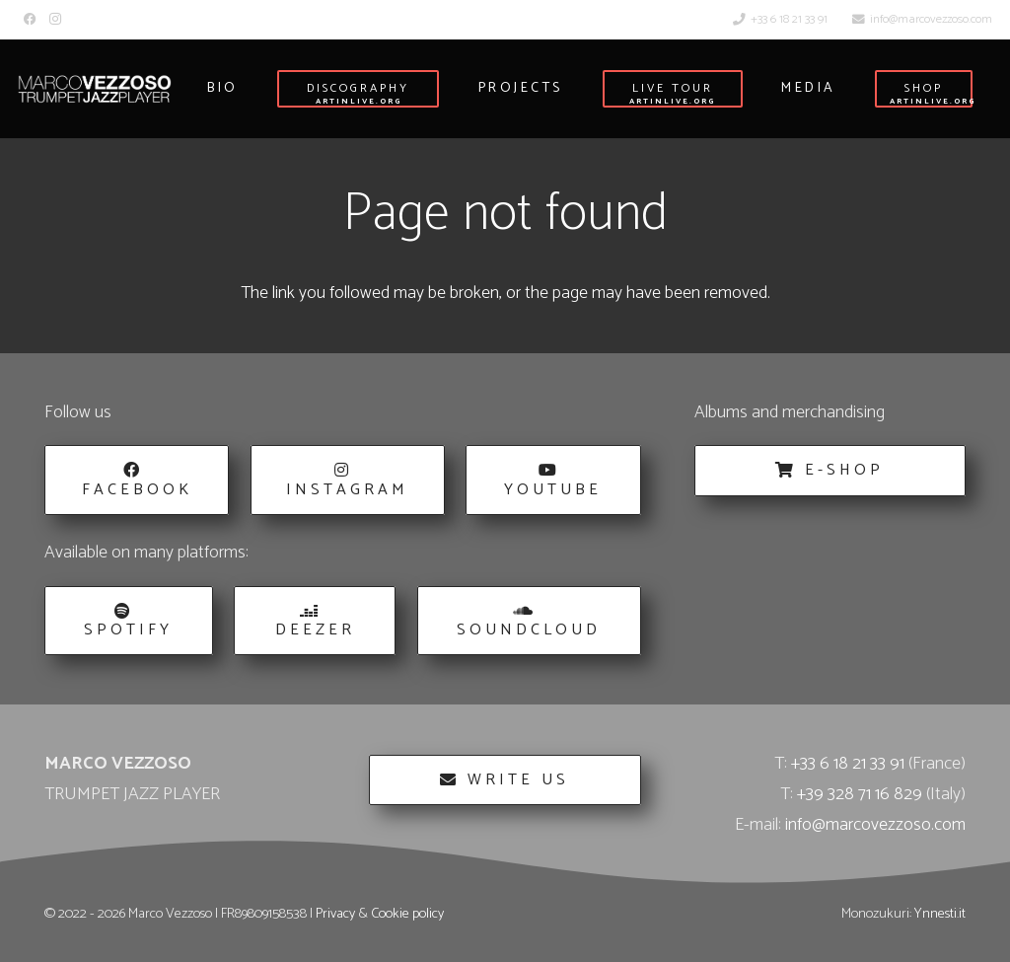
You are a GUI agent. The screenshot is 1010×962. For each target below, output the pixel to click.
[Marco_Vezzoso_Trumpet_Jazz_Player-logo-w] (95, 89)
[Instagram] (54, 19)
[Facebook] (30, 19)
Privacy (335, 913)
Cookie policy (407, 913)
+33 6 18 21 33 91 (847, 763)
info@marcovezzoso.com (875, 825)
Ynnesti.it (940, 913)
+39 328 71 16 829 (859, 794)
